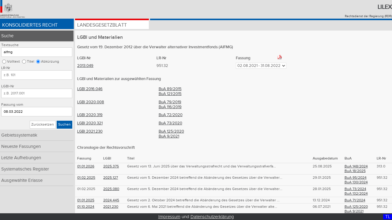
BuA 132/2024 (356, 193)
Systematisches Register (25, 169)
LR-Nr (5, 68)
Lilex (385, 7)
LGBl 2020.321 (90, 123)
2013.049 (85, 65)
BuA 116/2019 (170, 107)
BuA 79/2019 (170, 102)
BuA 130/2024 (356, 182)
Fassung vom (12, 104)
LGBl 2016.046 (90, 88)
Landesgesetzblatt (102, 25)
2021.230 (110, 206)
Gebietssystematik (19, 135)
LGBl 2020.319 (90, 114)
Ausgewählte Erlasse (22, 180)
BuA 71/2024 (355, 200)
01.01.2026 (85, 166)
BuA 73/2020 (170, 123)
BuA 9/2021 (169, 136)
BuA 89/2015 (170, 88)
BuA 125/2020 (171, 131)
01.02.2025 (86, 177)
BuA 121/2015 (170, 93)
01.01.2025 (85, 200)
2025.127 (110, 177)
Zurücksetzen (42, 124)
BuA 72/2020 (171, 114)
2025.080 (111, 189)
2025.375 (111, 166)
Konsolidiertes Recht (30, 25)
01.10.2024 (85, 206)
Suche (7, 35)
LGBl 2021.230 (90, 131)
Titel (30, 61)
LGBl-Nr (7, 86)
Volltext (13, 61)
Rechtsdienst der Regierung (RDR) (368, 16)
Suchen (64, 124)
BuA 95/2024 (356, 177)
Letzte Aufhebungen (21, 157)
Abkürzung (50, 61)
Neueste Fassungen (21, 146)
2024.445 (111, 200)
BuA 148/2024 (356, 166)
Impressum (169, 216)
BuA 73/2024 (355, 189)
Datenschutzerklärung (212, 216)
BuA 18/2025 (355, 171)
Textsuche (10, 45)
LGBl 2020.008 (90, 102)
